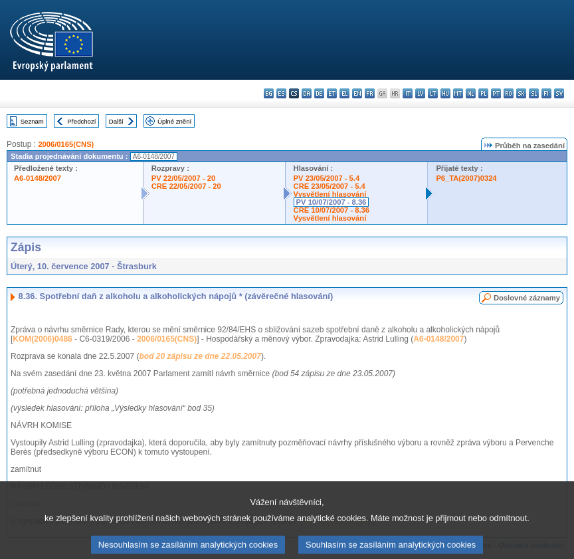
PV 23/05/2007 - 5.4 (327, 178)
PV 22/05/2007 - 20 (183, 178)
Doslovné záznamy (527, 298)
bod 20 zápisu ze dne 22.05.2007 (199, 356)
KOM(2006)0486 (42, 339)
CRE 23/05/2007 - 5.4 (329, 186)
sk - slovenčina (521, 93)
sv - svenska (559, 93)
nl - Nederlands (471, 93)
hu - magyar (445, 93)
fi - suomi (546, 93)
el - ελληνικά (344, 93)
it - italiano (408, 93)
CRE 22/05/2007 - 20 (186, 186)
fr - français (370, 93)
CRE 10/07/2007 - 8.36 (331, 210)
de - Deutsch (319, 93)
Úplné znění (174, 121)
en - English (357, 93)
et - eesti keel (332, 93)
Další (116, 121)
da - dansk (307, 93)
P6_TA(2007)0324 (466, 178)
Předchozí (81, 121)
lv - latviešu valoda (420, 93)
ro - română (509, 93)
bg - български (269, 93)
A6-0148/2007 (37, 178)
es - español (281, 93)
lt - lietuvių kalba (433, 93)
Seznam (32, 121)
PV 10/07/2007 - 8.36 (331, 202)
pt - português (496, 93)
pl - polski (483, 93)
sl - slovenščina (534, 93)
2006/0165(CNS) (66, 144)
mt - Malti (458, 93)
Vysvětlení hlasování (330, 194)
